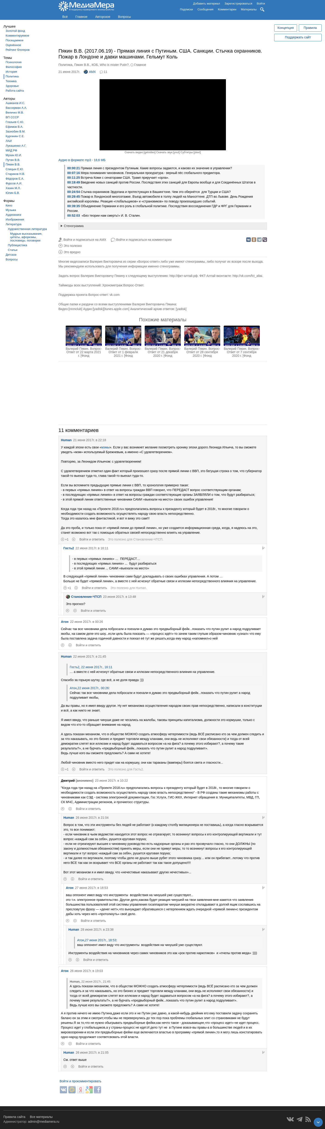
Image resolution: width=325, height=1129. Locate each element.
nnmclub (75, 309)
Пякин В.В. (13, 164)
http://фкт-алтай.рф (183, 276)
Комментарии (227, 9)
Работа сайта (15, 90)
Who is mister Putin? (114, 65)
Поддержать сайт (298, 37)
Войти (261, 3)
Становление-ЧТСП (147, 539)
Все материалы (41, 1117)
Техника (11, 81)
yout (176, 152)
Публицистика (17, 245)
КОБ (95, 65)
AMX (90, 72)
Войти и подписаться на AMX (84, 239)
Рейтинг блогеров (18, 49)
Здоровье (12, 86)
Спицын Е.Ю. (15, 169)
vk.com (115, 295)
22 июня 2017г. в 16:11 (92, 548)
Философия (14, 67)
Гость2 (68, 548)
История (11, 71)
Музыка (11, 210)
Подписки (186, 9)
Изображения (15, 219)
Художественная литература (27, 229)
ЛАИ (9, 141)
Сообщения (205, 9)
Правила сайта (14, 1117)
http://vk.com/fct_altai (247, 276)
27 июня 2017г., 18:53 (100, 940)
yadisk (98, 309)
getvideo (149, 152)
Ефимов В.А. (14, 126)
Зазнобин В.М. (16, 131)
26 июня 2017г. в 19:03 (86, 971)
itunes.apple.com (116, 309)
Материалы (249, 9)
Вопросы (124, 17)
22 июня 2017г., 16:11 (96, 667)
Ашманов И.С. (15, 103)
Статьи (12, 250)
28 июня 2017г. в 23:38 (97, 929)
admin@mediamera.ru (43, 1121)
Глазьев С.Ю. (15, 122)
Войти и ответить (91, 539)
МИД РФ (11, 150)
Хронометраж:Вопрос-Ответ (122, 285)
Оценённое (13, 45)
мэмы (105, 447)
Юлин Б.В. (13, 193)
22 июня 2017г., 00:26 (93, 688)
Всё (65, 17)
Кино (9, 205)
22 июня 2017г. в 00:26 (86, 622)
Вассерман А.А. (16, 107)
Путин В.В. (13, 160)
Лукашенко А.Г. (16, 145)
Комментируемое (17, 35)
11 (105, 72)
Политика (12, 76)
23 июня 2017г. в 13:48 (119, 596)
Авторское (102, 17)
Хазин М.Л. (13, 188)
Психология (13, 62)
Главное (81, 17)
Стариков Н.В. (15, 174)
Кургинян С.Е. (15, 136)
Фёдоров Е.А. (15, 178)
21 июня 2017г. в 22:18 (89, 440)
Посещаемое (14, 40)
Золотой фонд (15, 30)
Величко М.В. (15, 112)
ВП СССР (12, 117)
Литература (13, 224)
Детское (11, 254)
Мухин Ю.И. (14, 155)
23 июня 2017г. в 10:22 (111, 780)
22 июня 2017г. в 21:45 (89, 656)
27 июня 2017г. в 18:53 (91, 888)
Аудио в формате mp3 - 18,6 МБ (82, 160)
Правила (310, 28)
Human (66, 440)
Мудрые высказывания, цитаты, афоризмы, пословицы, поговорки (26, 237)
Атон (65, 622)
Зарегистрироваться (238, 3)
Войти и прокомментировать (80, 1081)
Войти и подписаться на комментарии (144, 239)
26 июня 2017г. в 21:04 (92, 817)
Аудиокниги (13, 214)
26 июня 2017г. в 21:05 (92, 1052)
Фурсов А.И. (14, 183)
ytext (197, 152)
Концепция (286, 28)
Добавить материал (206, 3)
